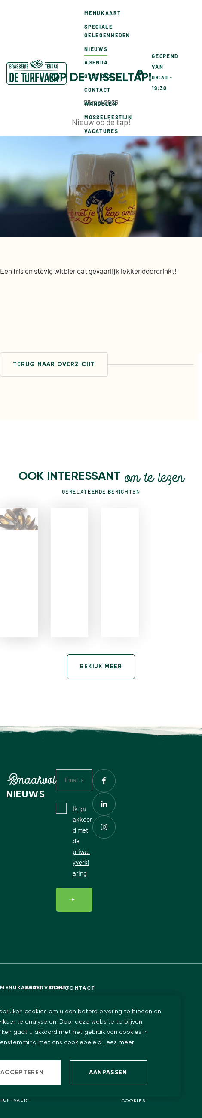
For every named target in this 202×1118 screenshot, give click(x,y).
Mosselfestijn (108, 117)
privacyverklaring (81, 862)
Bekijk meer (101, 667)
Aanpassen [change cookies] (108, 1073)
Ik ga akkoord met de (82, 841)
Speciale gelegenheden (107, 31)
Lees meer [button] (118, 1042)
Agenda (96, 62)
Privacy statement (149, 1093)
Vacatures (101, 131)
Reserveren (36, 988)
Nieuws (95, 49)
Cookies (134, 1101)
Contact (97, 90)
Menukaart (102, 13)
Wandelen (100, 103)
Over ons (98, 76)
